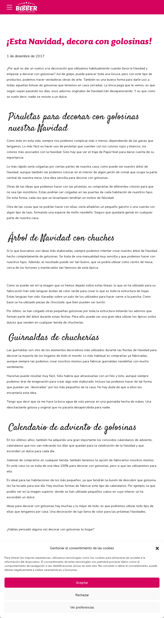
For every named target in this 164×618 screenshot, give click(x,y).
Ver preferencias (82, 607)
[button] (157, 548)
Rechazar (82, 595)
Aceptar (82, 582)
